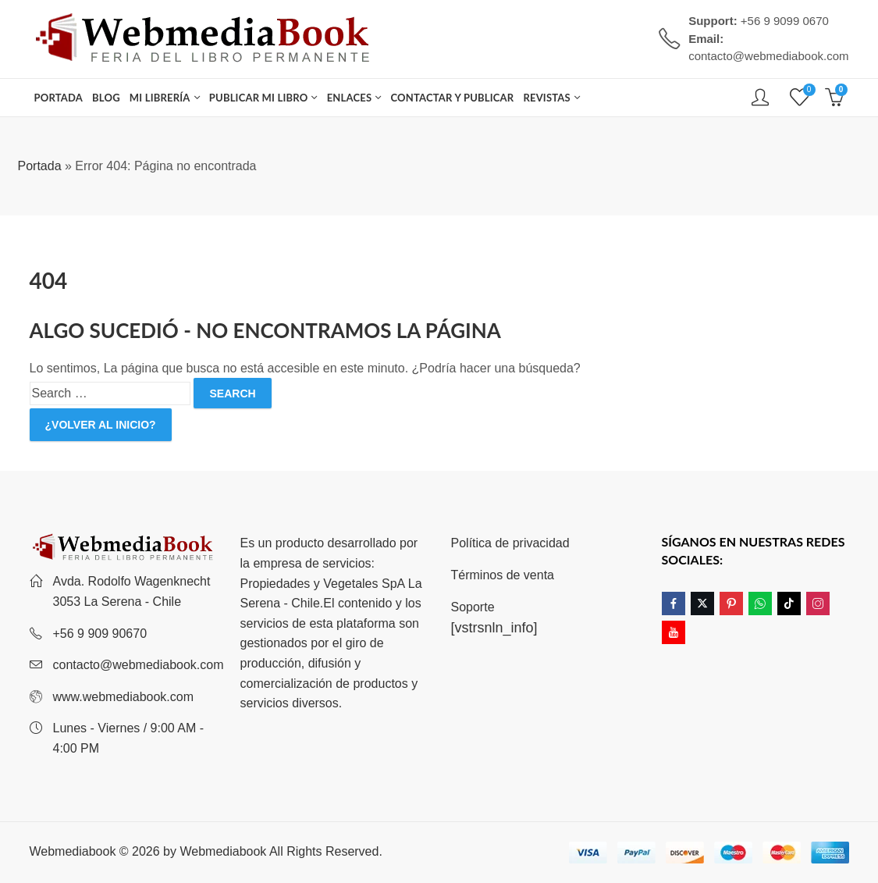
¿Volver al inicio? (100, 424)
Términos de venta (503, 575)
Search (232, 393)
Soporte (473, 607)
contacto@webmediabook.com (138, 664)
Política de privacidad (510, 543)
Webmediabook (223, 851)
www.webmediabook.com (123, 696)
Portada (40, 166)
